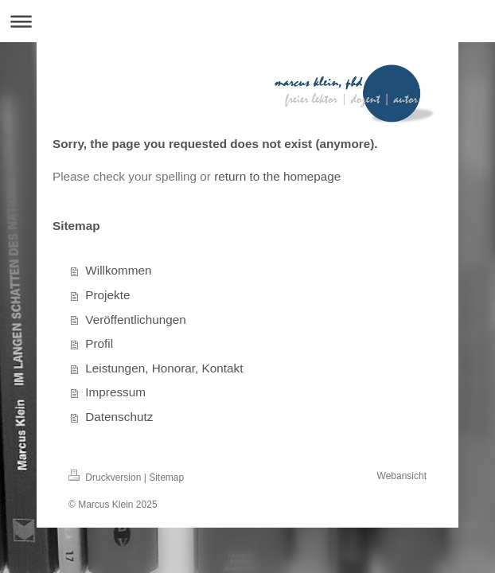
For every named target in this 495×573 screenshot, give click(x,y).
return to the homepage (277, 176)
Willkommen (118, 270)
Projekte (107, 295)
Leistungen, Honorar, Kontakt (164, 368)
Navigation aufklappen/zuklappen (247, 21)
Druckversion (106, 477)
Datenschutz (119, 416)
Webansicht (402, 475)
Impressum (115, 392)
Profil (99, 343)
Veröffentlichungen (135, 319)
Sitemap (166, 477)
